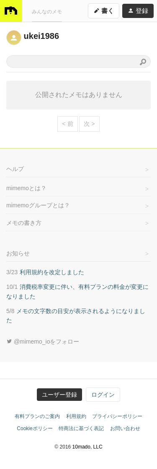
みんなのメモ (47, 11)
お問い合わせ (125, 428)
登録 (138, 10)
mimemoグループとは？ (38, 205)
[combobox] (78, 61)
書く (103, 10)
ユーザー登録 (59, 394)
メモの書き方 (23, 222)
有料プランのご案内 (37, 416)
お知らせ (18, 253)
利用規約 (76, 416)
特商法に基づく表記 (81, 428)
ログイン (103, 394)
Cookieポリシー (34, 428)
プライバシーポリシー (117, 416)
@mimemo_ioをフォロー (42, 341)
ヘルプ (15, 169)
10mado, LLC (87, 447)
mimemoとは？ (26, 188)
